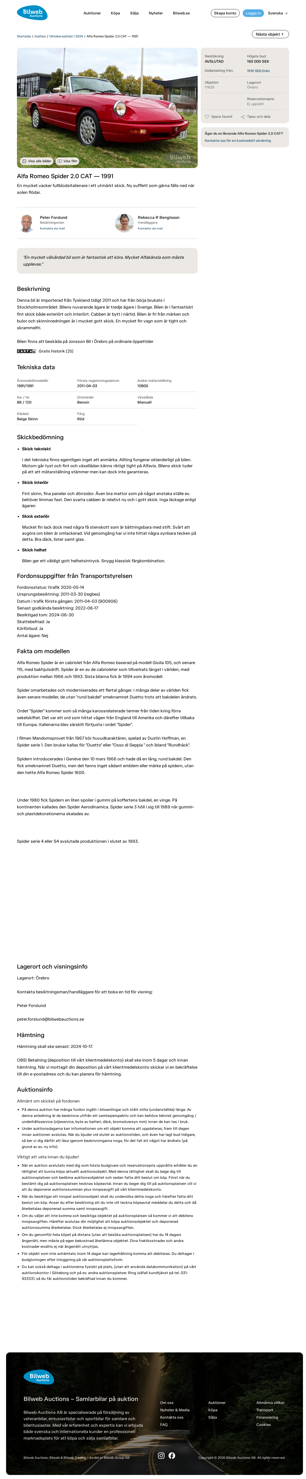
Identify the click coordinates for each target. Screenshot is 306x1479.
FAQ (164, 1424)
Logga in (253, 13)
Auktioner (92, 13)
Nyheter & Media (175, 1410)
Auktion (40, 36)
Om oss (167, 1402)
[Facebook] (172, 1455)
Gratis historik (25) (45, 351)
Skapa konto (225, 13)
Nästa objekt (270, 34)
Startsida (24, 36)
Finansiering (267, 1417)
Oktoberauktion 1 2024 (66, 36)
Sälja (134, 13)
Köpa (115, 13)
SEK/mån (258, 71)
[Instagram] (161, 1455)
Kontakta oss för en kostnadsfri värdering (238, 140)
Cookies (263, 1424)
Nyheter (156, 13)
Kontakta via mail (52, 228)
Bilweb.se (181, 13)
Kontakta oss (171, 1417)
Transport (264, 1410)
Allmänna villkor (270, 1402)
